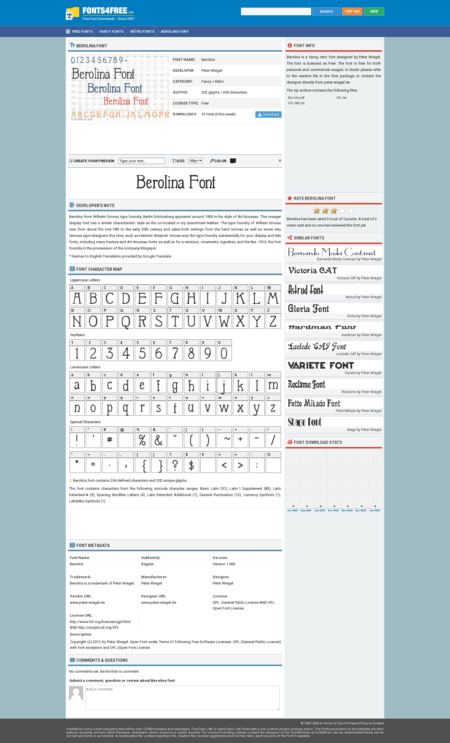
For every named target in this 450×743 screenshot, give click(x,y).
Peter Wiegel (211, 70)
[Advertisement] (175, 139)
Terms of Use (333, 723)
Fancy (206, 81)
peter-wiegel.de (337, 82)
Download (268, 115)
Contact (378, 723)
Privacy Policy (357, 723)
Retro (219, 81)
